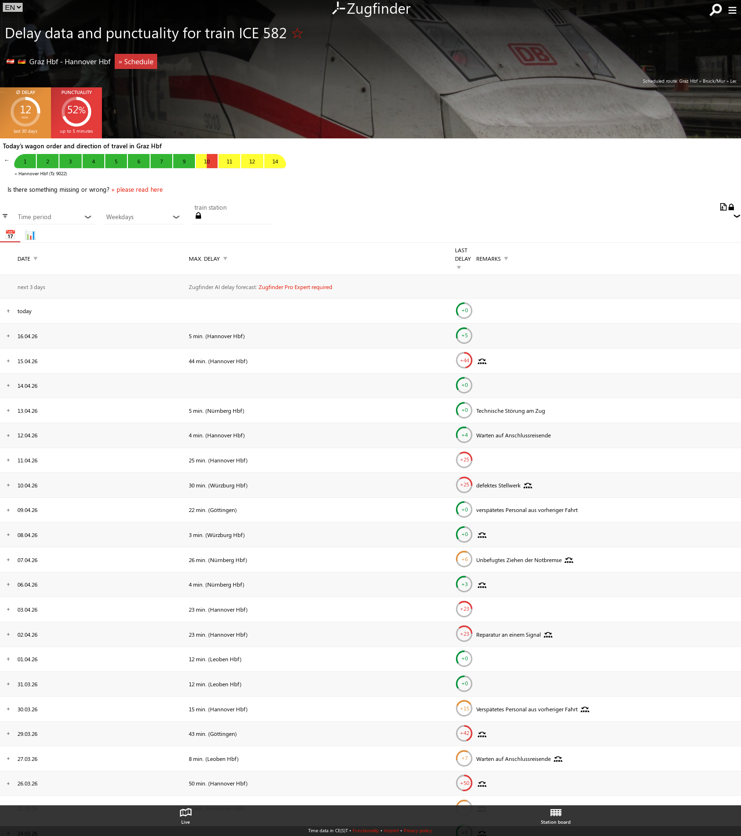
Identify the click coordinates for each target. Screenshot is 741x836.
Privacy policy (418, 830)
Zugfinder (371, 9)
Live (185, 813)
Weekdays (143, 217)
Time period (55, 217)
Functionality (366, 830)
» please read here (137, 189)
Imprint (391, 830)
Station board (556, 813)
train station (210, 207)
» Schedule (135, 61)
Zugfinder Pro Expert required (295, 286)
